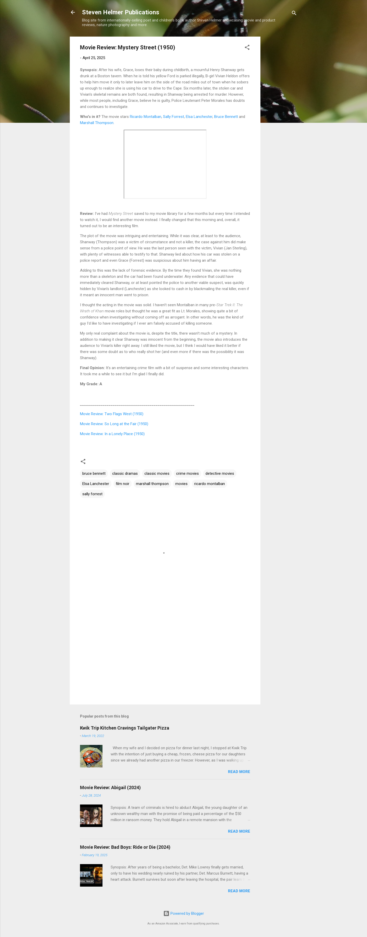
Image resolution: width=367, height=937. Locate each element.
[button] (247, 48)
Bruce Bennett (226, 116)
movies (181, 483)
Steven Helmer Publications (120, 12)
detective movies (219, 473)
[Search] (294, 14)
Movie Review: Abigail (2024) (110, 787)
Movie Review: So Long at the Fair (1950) (114, 424)
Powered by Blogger (183, 913)
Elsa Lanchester (199, 116)
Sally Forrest (173, 116)
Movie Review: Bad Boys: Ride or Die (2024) (125, 847)
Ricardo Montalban (145, 116)
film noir (122, 483)
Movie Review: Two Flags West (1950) (111, 414)
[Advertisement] (281, 113)
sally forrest (92, 494)
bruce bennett (94, 473)
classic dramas (125, 473)
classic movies (156, 473)
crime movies (187, 473)
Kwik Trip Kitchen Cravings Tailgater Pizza (124, 728)
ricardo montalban (209, 483)
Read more (239, 771)
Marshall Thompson (96, 122)
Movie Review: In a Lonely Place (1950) (112, 434)
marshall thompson (152, 483)
